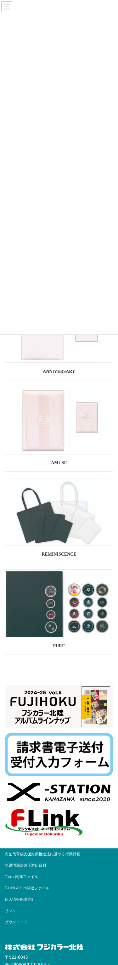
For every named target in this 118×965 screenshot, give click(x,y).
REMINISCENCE (59, 554)
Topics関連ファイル (23, 877)
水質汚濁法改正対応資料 (25, 865)
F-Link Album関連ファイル (27, 888)
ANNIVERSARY (59, 371)
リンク (10, 911)
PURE (59, 646)
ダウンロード (16, 922)
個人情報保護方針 (20, 899)
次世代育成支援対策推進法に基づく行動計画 (42, 854)
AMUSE (59, 462)
